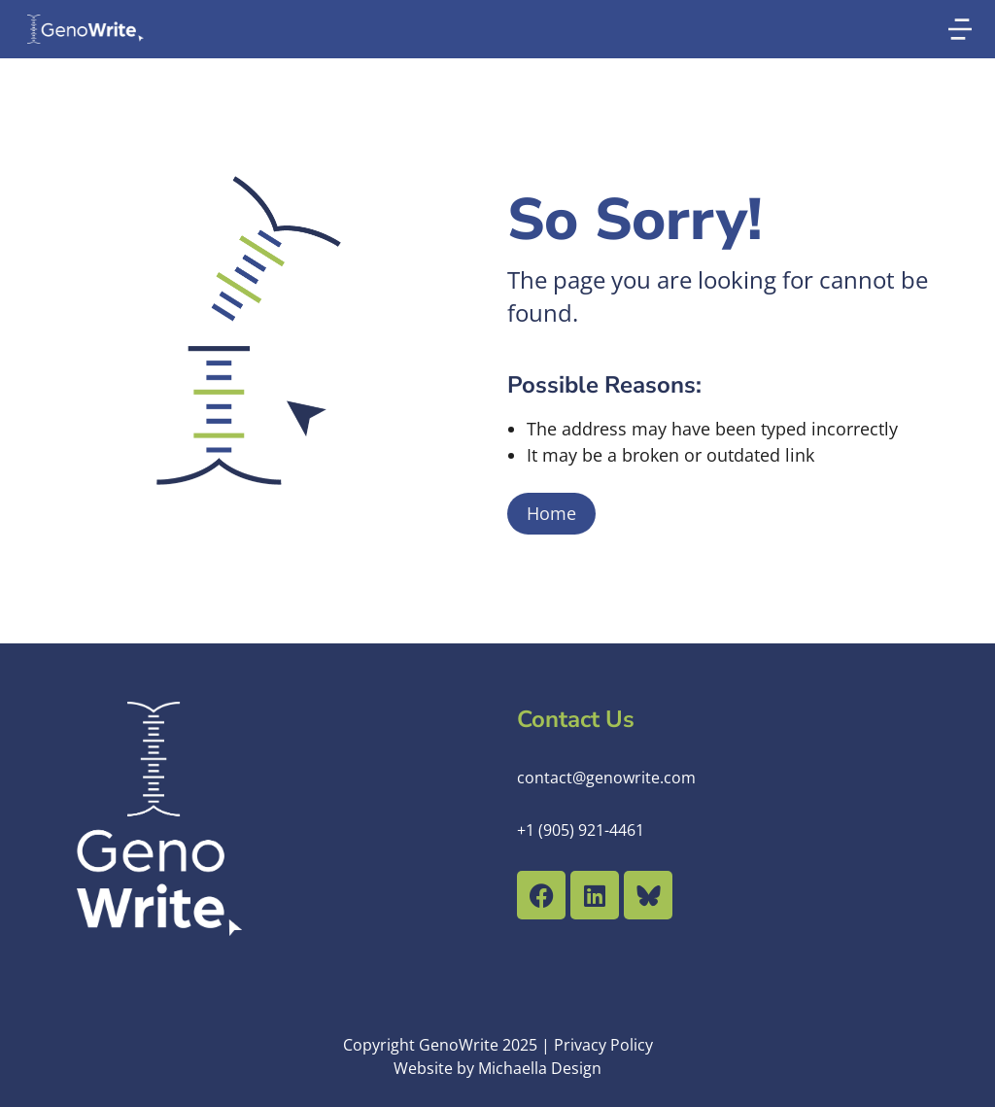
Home (551, 513)
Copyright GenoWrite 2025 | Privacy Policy (498, 1044)
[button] (960, 29)
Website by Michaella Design (497, 1068)
